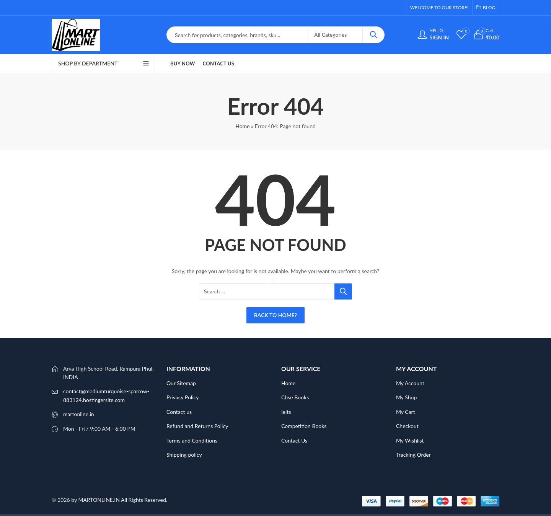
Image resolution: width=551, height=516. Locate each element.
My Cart (405, 412)
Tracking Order (413, 454)
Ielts (286, 412)
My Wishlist (410, 440)
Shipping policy (184, 454)
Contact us (179, 412)
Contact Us (294, 440)
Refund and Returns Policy (197, 426)
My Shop (406, 397)
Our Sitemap (181, 383)
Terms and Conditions (191, 440)
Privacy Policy (182, 397)
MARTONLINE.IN (98, 499)
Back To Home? (275, 315)
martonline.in (78, 414)
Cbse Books (295, 397)
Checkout (407, 426)
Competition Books (303, 426)
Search (373, 34)
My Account (410, 383)
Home (242, 126)
